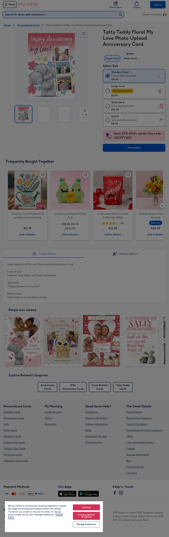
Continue (86, 507)
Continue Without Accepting (86, 516)
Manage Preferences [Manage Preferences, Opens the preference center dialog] (86, 524)
